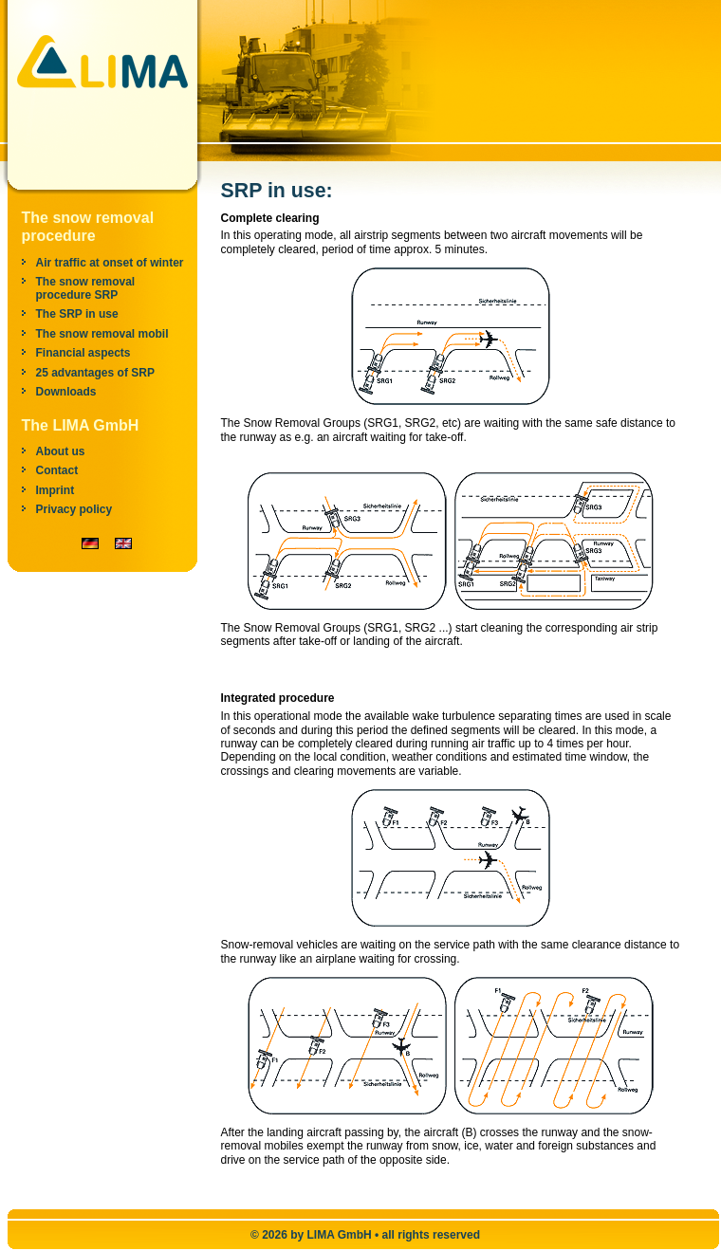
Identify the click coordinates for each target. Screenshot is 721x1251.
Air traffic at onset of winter (110, 262)
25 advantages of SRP (95, 372)
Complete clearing (270, 218)
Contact (57, 470)
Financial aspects (83, 352)
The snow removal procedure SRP (86, 288)
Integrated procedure (278, 698)
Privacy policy (74, 509)
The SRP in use (77, 314)
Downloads (66, 391)
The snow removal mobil (102, 333)
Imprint (55, 490)
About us (60, 451)
